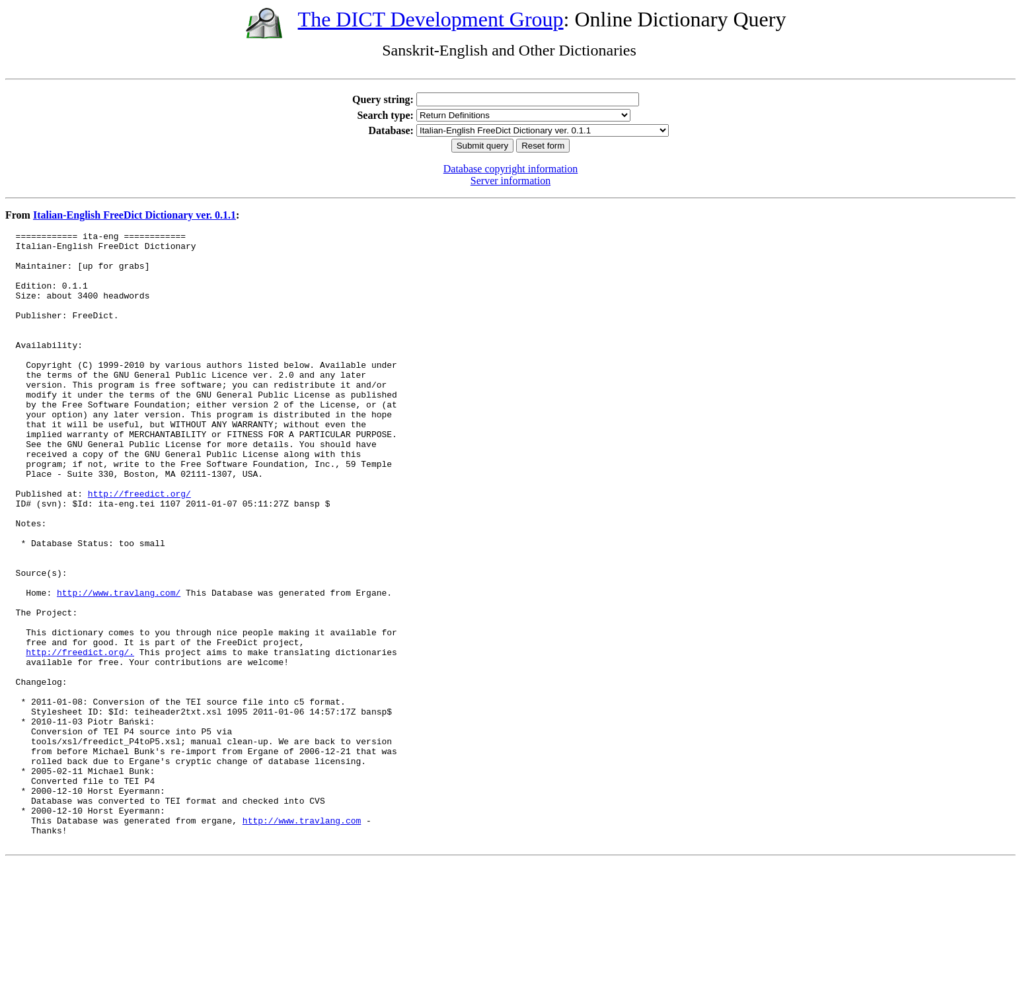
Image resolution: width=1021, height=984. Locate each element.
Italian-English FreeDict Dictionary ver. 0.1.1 (134, 215)
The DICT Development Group (431, 19)
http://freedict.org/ (139, 547)
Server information (510, 180)
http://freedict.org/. (80, 737)
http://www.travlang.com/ (118, 666)
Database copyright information (510, 168)
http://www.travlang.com (302, 939)
